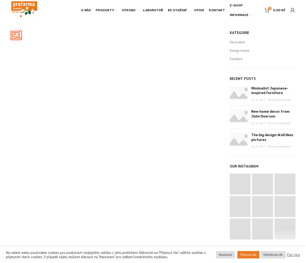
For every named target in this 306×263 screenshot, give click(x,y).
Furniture (236, 59)
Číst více (293, 255)
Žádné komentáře (279, 99)
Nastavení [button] (225, 255)
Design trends (240, 50)
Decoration (237, 42)
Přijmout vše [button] (248, 255)
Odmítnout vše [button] (273, 255)
